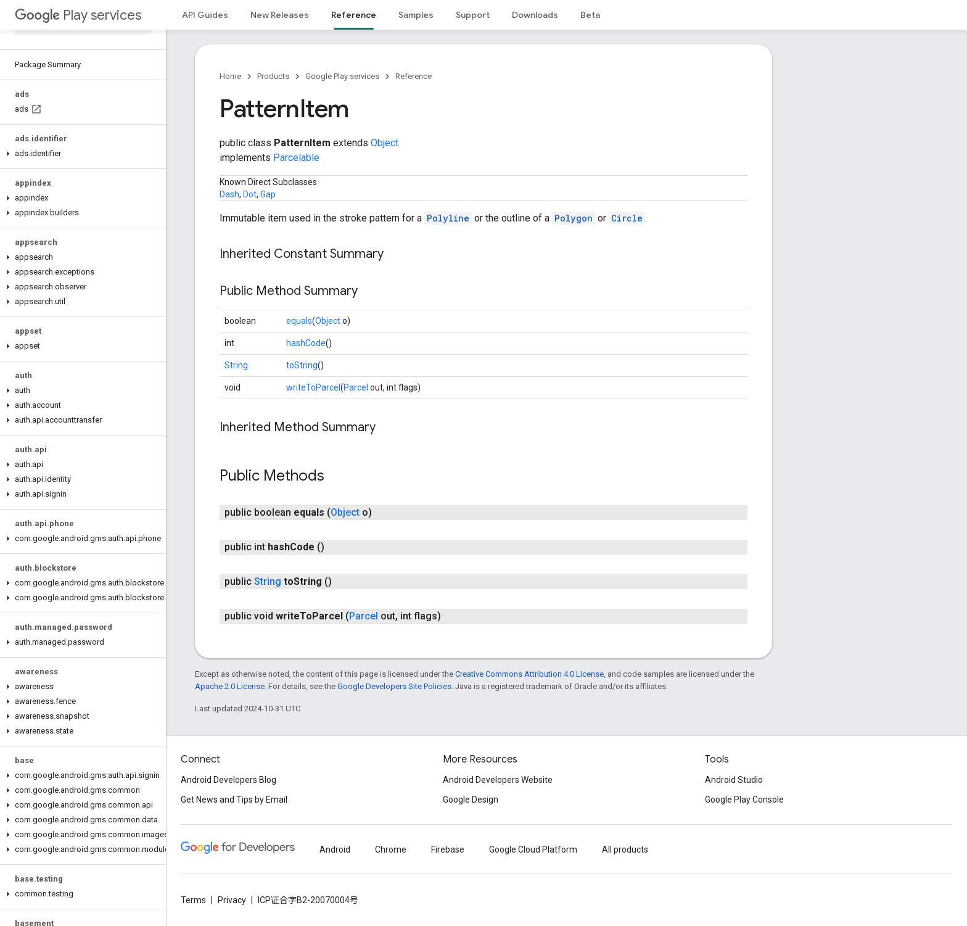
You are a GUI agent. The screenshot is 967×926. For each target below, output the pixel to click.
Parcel (356, 387)
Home (230, 76)
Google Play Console (744, 799)
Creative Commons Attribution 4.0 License (529, 674)
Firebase (447, 849)
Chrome (390, 849)
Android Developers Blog (228, 780)
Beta (590, 14)
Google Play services (342, 76)
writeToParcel (313, 387)
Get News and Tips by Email (234, 799)
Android (334, 849)
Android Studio (734, 780)
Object (384, 143)
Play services (78, 15)
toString (302, 365)
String (236, 365)
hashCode (306, 343)
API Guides (205, 14)
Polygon (573, 218)
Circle (627, 218)
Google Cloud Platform (533, 849)
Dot (250, 194)
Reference (413, 76)
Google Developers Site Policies (394, 686)
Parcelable (296, 157)
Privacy (232, 900)
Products (273, 76)
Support (473, 14)
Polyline (448, 218)
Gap (268, 194)
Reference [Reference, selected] (353, 14)
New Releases (279, 14)
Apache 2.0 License (230, 686)
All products (625, 849)
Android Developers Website (498, 780)
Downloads (535, 14)
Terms (193, 900)
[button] (80, 153)
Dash (229, 194)
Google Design (470, 799)
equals (299, 321)
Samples (416, 14)
